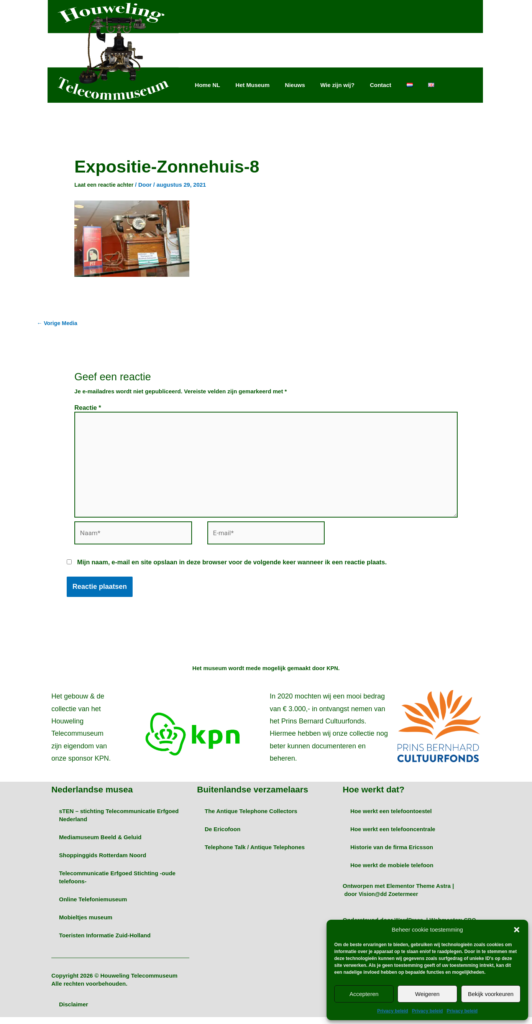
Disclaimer (73, 1011)
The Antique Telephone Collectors (251, 818)
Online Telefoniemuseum (93, 906)
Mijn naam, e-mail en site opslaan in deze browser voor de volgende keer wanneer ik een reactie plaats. (232, 569)
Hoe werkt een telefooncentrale (392, 836)
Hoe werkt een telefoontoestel (391, 818)
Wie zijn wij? (337, 85)
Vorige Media (58, 324)
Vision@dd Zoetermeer (390, 900)
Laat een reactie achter (105, 184)
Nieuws (295, 85)
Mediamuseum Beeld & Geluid (100, 844)
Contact (380, 85)
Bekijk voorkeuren (491, 994)
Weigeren (427, 994)
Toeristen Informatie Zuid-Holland (105, 942)
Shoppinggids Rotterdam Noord (102, 862)
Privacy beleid (392, 1011)
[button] (517, 930)
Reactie (87, 408)
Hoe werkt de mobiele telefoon (391, 872)
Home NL (207, 85)
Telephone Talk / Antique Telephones (255, 854)
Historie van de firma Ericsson (391, 854)
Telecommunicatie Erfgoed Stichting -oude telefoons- (117, 884)
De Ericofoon (222, 836)
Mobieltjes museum (85, 924)
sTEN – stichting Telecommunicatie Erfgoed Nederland (119, 822)
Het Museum (252, 85)
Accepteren (364, 994)
